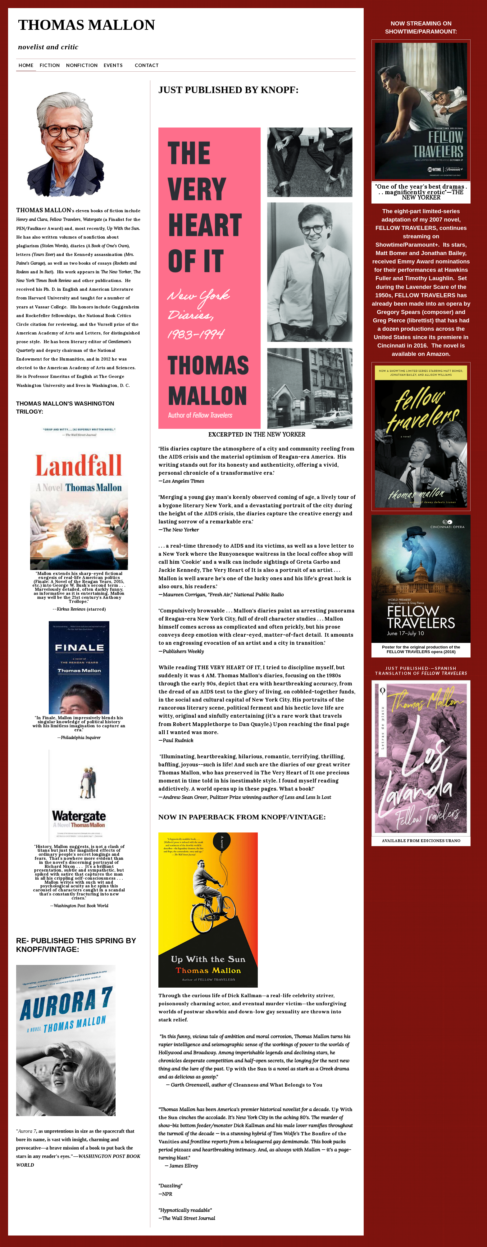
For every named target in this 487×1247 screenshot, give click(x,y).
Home (26, 63)
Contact (147, 63)
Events (113, 63)
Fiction (50, 63)
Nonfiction (82, 63)
